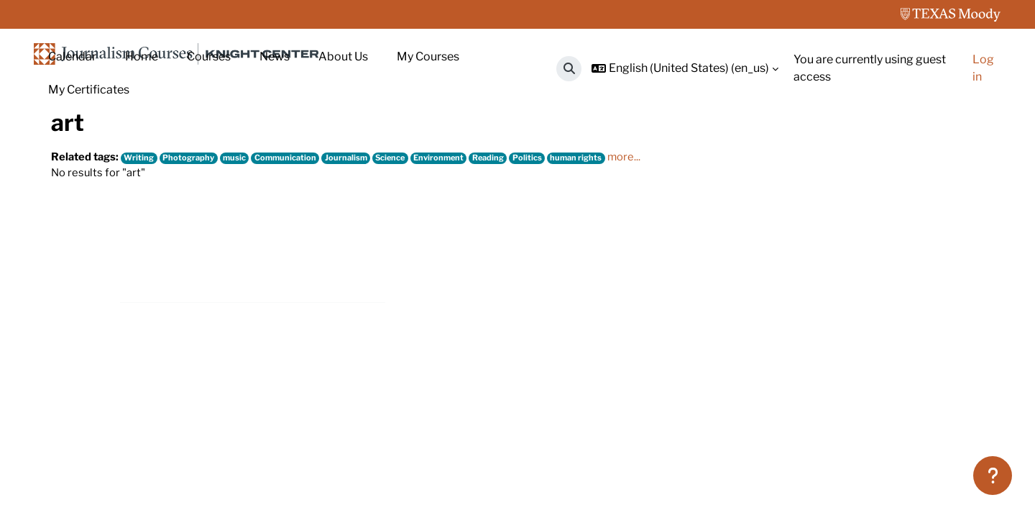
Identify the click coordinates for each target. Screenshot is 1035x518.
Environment (462, 260)
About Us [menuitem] (343, 56)
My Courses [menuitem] (428, 56)
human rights (608, 260)
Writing (144, 260)
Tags (112, 156)
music (245, 260)
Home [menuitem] (141, 56)
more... (658, 260)
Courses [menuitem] (209, 56)
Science (410, 260)
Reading (515, 260)
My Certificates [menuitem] (88, 89)
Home (67, 156)
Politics (557, 260)
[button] (568, 68)
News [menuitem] (274, 56)
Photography (196, 260)
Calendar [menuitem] (72, 56)
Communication (299, 260)
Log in (983, 68)
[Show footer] (992, 475)
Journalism (363, 260)
